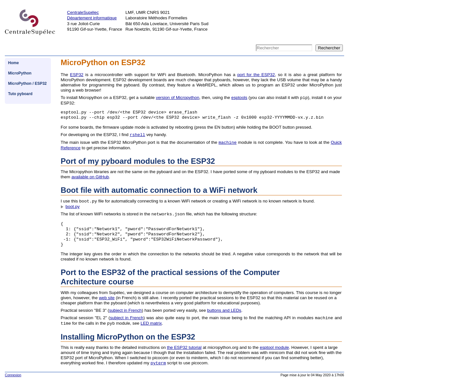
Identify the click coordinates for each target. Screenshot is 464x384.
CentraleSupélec (83, 12)
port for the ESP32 (256, 74)
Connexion (13, 375)
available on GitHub (90, 176)
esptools (239, 97)
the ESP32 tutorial (184, 347)
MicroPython (20, 73)
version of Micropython (177, 97)
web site (107, 297)
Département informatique (92, 17)
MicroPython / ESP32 (27, 83)
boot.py (72, 206)
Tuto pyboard (20, 94)
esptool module (274, 347)
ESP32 (76, 74)
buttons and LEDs (224, 310)
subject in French (125, 310)
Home (13, 63)
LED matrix (151, 323)
